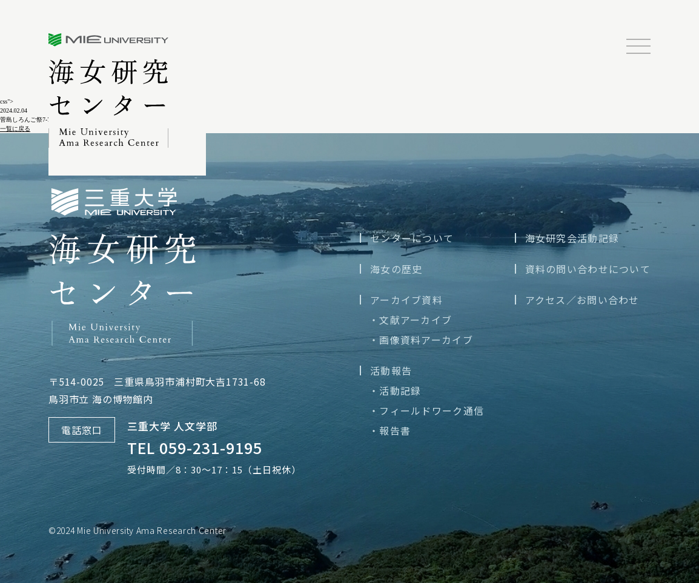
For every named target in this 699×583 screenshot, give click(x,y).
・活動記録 (395, 390)
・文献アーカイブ (410, 319)
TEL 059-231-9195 (194, 447)
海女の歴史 (396, 269)
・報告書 (390, 430)
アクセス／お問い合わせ (582, 300)
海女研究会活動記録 (572, 238)
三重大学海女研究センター (108, 90)
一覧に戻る (15, 128)
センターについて (412, 238)
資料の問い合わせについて (588, 269)
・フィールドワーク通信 (426, 410)
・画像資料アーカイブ (421, 339)
